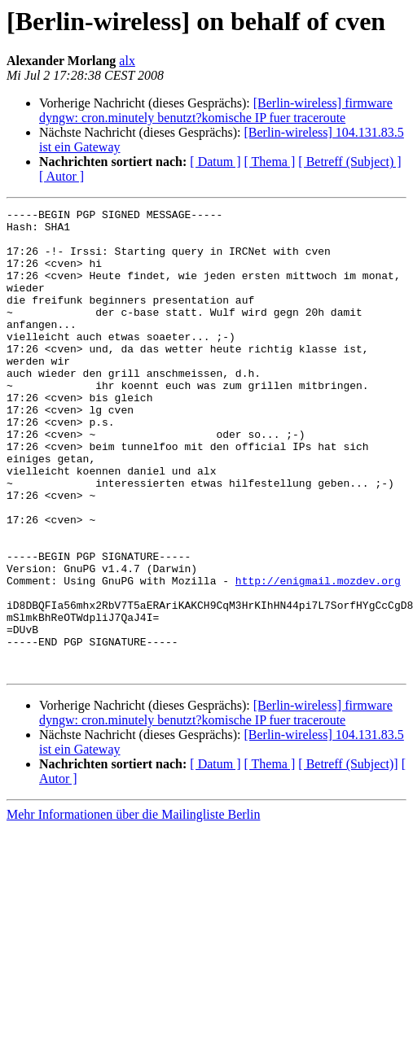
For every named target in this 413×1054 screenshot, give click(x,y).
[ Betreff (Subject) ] (349, 161)
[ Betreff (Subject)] (348, 857)
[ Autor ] (61, 176)
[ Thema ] (270, 161)
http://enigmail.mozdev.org (318, 656)
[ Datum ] (215, 161)
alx (127, 61)
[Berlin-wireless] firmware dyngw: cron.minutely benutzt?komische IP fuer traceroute (216, 110)
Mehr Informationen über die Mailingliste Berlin (133, 907)
